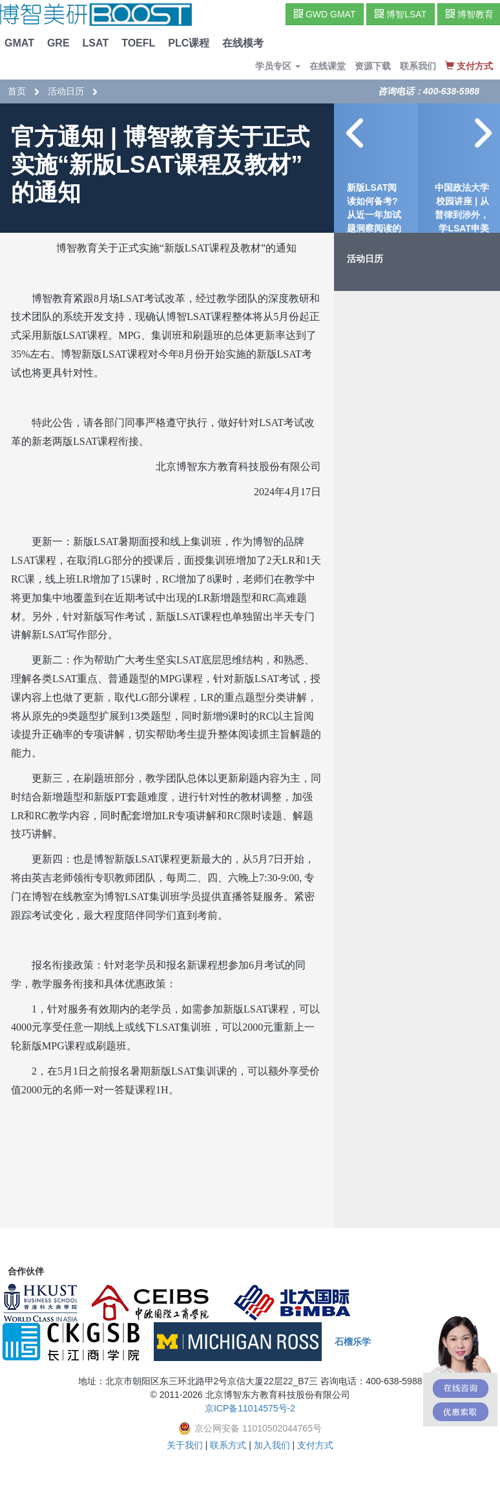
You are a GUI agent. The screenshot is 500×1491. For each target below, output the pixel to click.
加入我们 (272, 1445)
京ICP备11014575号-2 (250, 1408)
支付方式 (315, 1445)
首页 (17, 91)
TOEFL (138, 43)
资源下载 (373, 66)
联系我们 (418, 66)
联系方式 (228, 1445)
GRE (58, 43)
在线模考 (243, 43)
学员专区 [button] (277, 66)
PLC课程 (188, 43)
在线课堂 (327, 66)
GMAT (19, 43)
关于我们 (185, 1445)
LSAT (96, 43)
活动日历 (66, 91)
